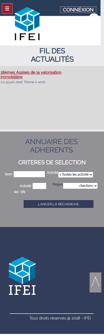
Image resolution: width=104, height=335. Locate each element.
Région (58, 184)
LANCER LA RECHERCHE (58, 204)
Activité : (26, 186)
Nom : (9, 174)
